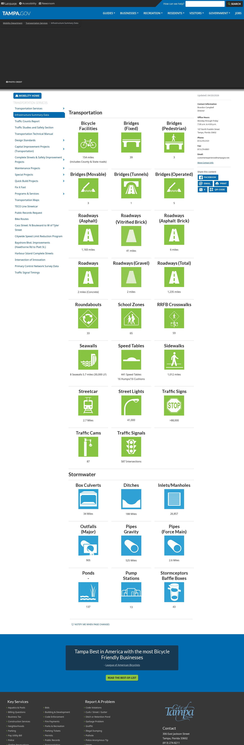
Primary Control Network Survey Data (37, 266)
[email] (205, 183)
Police (11, 740)
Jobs (238, 13)
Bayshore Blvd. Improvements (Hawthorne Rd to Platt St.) (32, 245)
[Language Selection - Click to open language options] (9, 3)
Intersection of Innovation (30, 259)
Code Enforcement (54, 716)
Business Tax (14, 716)
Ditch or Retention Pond (98, 716)
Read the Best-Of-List (122, 677)
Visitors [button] (195, 13)
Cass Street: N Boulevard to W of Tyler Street (37, 228)
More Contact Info (205, 162)
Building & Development (57, 712)
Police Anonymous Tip (97, 740)
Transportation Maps (27, 200)
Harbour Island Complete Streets (34, 253)
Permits (49, 735)
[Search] (234, 4)
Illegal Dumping (94, 730)
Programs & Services (27, 193)
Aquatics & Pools (16, 707)
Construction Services (19, 721)
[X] (202, 189)
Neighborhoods (16, 726)
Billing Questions (16, 712)
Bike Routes (22, 219)
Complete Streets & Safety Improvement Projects (38, 160)
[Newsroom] (47, 3)
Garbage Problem (95, 721)
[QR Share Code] (218, 189)
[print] (221, 183)
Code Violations (94, 707)
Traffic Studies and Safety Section (34, 127)
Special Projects (24, 174)
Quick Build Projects (26, 181)
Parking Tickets (52, 730)
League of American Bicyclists (123, 665)
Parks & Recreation (54, 726)
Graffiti (89, 726)
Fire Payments (52, 721)
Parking (12, 730)
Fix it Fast (20, 187)
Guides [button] (108, 13)
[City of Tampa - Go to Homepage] (16, 13)
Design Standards (25, 140)
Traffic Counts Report (27, 121)
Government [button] (218, 13)
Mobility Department (12, 23)
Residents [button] (175, 13)
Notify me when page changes (90, 624)
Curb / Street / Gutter (96, 712)
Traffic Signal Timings (27, 272)
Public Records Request (28, 212)
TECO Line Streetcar (26, 206)
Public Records (52, 740)
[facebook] (208, 177)
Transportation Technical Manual (34, 134)
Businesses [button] (128, 13)
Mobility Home (27, 95)
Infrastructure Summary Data (32, 115)
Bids (47, 707)
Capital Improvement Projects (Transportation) (32, 149)
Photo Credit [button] (14, 82)
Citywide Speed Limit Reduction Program (39, 236)
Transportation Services (37, 23)
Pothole (90, 735)
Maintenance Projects (27, 168)
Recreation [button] (151, 13)
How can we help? (173, 3)
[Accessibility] (28, 3)
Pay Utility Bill (15, 735)
